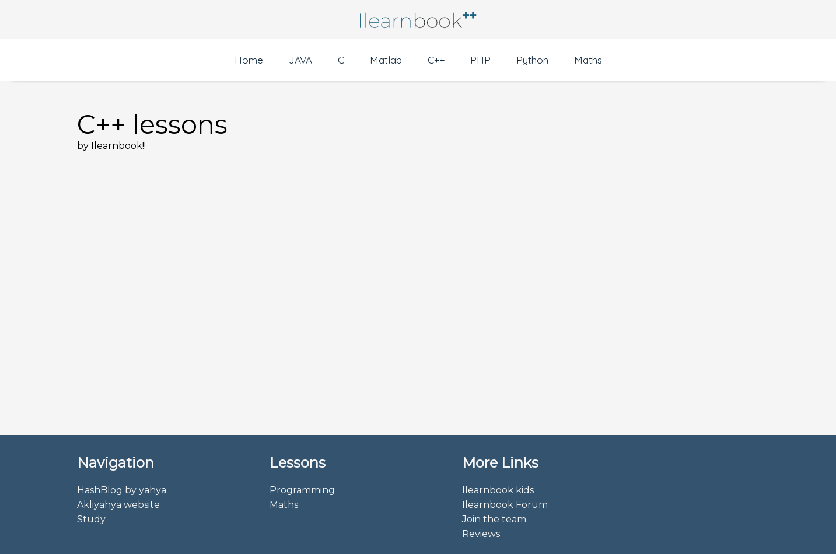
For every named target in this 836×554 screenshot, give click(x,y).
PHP (480, 60)
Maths (588, 60)
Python (532, 60)
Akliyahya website (118, 504)
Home (249, 60)
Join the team (494, 519)
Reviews (481, 533)
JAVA (300, 60)
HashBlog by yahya (121, 490)
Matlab (386, 60)
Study (91, 519)
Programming (302, 490)
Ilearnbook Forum (505, 504)
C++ (436, 60)
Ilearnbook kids (498, 490)
